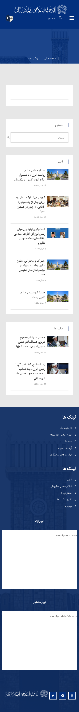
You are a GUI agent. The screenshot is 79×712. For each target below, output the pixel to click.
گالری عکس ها (64, 499)
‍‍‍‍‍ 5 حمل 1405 (40, 249)
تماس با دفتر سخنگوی (61, 454)
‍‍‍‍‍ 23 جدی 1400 (40, 384)
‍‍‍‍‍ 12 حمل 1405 (40, 217)
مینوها (71, 18)
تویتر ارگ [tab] (39, 521)
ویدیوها (68, 506)
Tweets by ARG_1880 (65, 535)
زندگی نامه (33, 58)
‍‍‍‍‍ (30, 175)
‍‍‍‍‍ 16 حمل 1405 (40, 185)
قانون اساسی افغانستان (61, 434)
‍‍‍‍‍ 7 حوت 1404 (40, 303)
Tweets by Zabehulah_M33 (62, 616)
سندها (68, 441)
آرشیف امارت (65, 448)
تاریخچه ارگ (66, 428)
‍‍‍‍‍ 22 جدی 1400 (40, 352)
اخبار (69, 479)
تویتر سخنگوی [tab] (39, 602)
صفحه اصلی (49, 58)
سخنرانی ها (66, 492)
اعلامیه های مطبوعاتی (61, 486)
